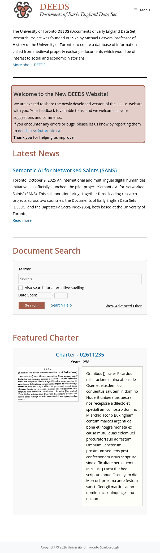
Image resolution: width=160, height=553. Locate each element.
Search (31, 305)
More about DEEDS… (31, 64)
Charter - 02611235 (80, 354)
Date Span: (27, 295)
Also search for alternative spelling (54, 287)
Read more (22, 220)
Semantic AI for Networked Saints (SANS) (65, 170)
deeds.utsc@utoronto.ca (39, 130)
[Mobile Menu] (142, 9)
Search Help (61, 305)
